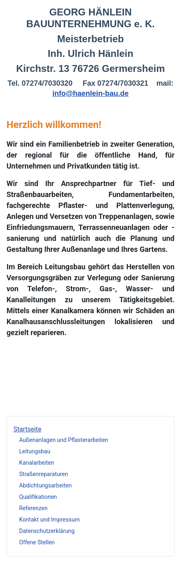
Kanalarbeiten (36, 462)
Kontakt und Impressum (49, 519)
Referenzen (33, 508)
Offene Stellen (37, 542)
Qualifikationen (38, 497)
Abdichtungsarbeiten (45, 485)
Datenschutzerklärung (46, 531)
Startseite (27, 429)
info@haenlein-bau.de (90, 93)
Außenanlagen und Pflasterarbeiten (63, 440)
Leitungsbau (34, 451)
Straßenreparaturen (43, 474)
